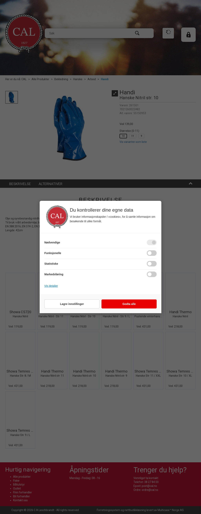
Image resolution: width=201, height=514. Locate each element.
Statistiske (51, 263)
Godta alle (129, 304)
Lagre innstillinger (72, 304)
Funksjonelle (52, 253)
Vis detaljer (51, 285)
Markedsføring (53, 274)
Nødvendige (52, 242)
